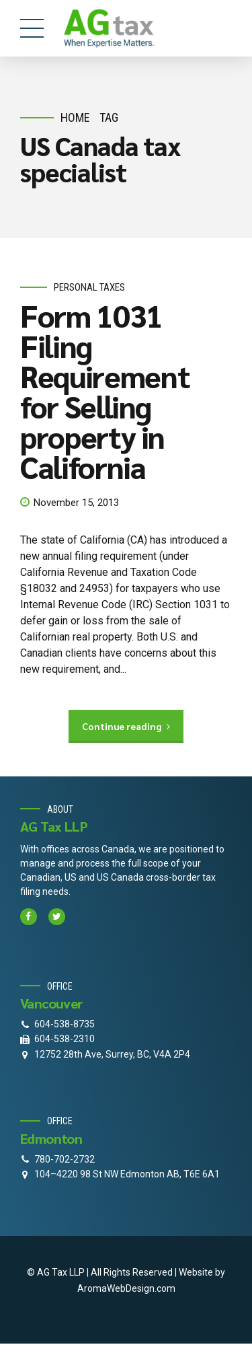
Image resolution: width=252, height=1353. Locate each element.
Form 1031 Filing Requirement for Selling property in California (105, 390)
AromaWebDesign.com (126, 1288)
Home (75, 117)
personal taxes (89, 287)
